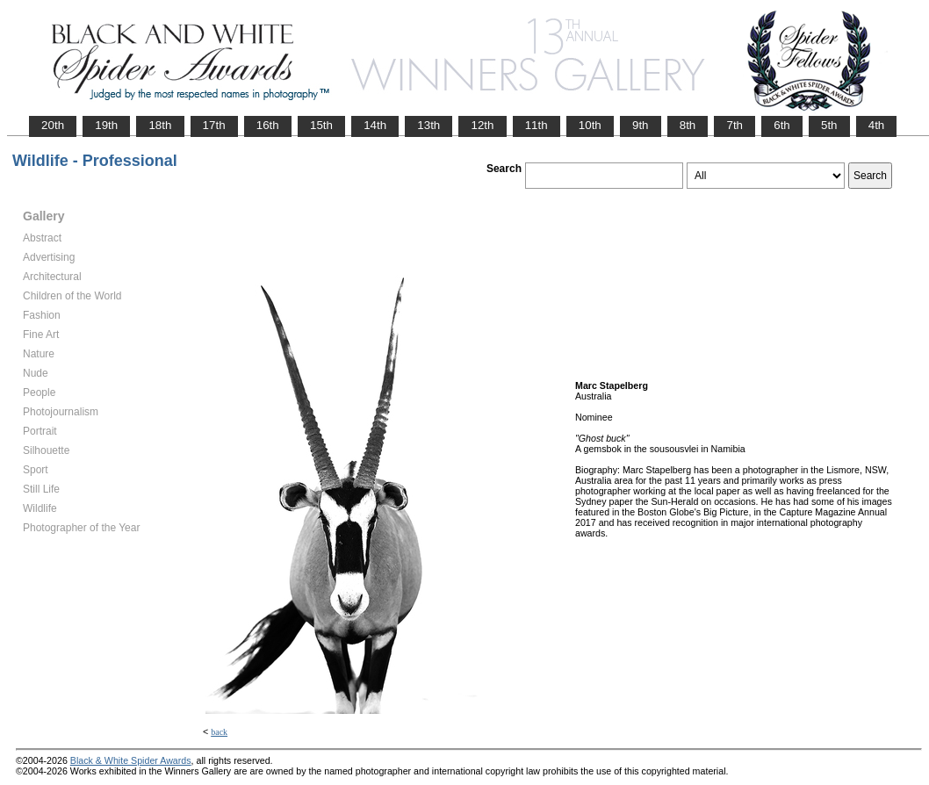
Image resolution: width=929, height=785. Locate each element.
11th (536, 125)
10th (590, 125)
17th (214, 125)
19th (106, 125)
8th (688, 125)
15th (321, 125)
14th (375, 125)
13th (428, 125)
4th (877, 125)
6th (782, 125)
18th (160, 125)
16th (268, 125)
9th (641, 125)
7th (735, 125)
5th (829, 125)
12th (482, 125)
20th (53, 125)
